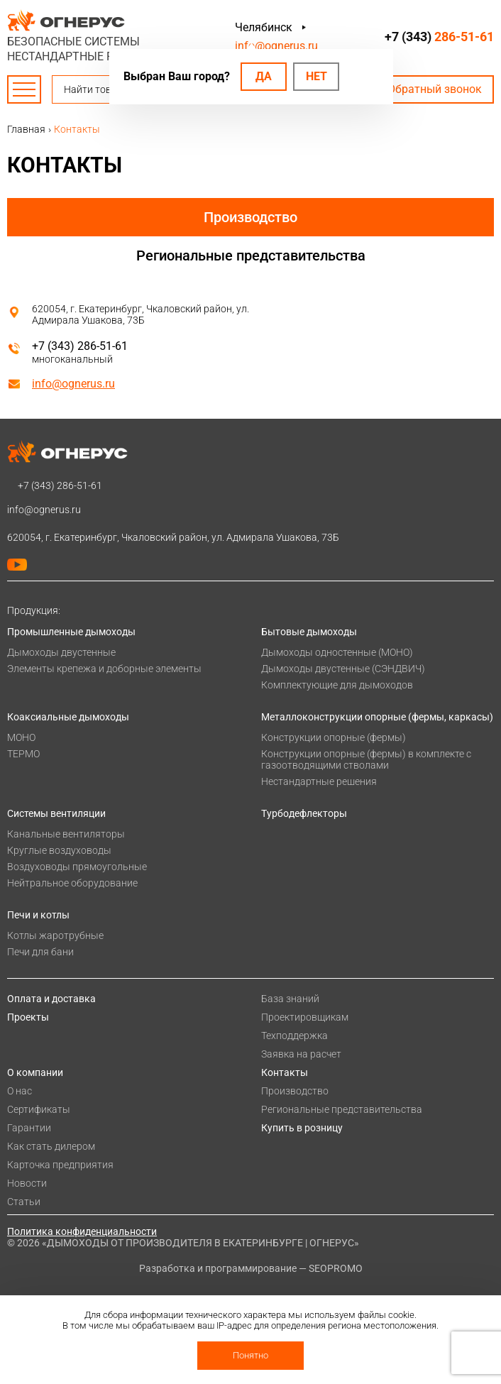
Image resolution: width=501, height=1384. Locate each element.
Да (263, 76)
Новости (27, 1183)
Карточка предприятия (60, 1164)
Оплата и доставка (51, 998)
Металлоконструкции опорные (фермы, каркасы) (377, 717)
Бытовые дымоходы (309, 631)
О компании (35, 1072)
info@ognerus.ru (276, 46)
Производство (250, 217)
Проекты (28, 1017)
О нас (19, 1091)
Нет (316, 76)
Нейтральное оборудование (72, 883)
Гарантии (29, 1127)
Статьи (23, 1201)
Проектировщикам (304, 1017)
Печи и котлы (38, 915)
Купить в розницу (302, 1127)
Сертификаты (38, 1109)
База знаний (290, 998)
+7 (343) (439, 36)
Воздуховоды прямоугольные (77, 866)
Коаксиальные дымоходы (68, 717)
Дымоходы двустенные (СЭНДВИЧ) (343, 668)
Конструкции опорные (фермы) (333, 737)
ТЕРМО (23, 753)
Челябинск (263, 27)
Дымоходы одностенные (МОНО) (337, 652)
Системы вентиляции (56, 813)
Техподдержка (294, 1035)
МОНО (21, 737)
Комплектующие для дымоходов (337, 685)
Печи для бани (40, 951)
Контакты (284, 1072)
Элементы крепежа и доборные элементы (104, 668)
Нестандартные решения (319, 781)
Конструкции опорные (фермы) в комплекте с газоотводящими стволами (366, 759)
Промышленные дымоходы (71, 631)
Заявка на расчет (301, 1054)
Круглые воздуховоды (59, 850)
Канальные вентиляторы (66, 834)
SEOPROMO (336, 1268)
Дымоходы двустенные (61, 652)
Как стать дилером (51, 1146)
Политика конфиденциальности (82, 1231)
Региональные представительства (250, 255)
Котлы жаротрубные (55, 935)
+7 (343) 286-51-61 (80, 346)
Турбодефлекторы (304, 813)
